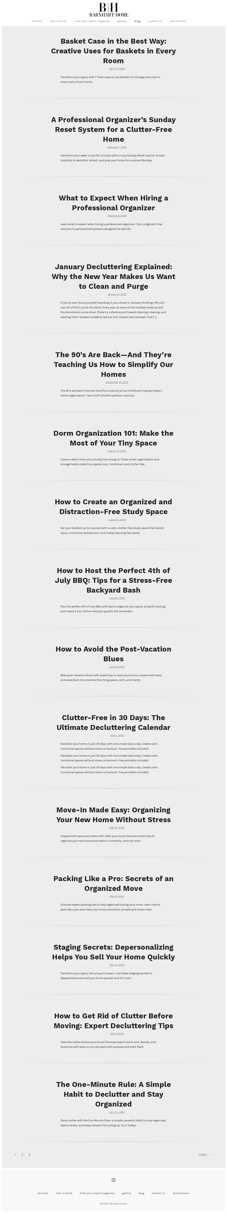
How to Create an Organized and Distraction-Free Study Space (113, 506)
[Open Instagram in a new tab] (113, 1180)
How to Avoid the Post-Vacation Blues (113, 654)
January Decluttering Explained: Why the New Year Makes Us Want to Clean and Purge (113, 276)
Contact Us (155, 21)
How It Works (58, 21)
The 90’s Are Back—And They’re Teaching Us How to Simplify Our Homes (113, 364)
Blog (137, 21)
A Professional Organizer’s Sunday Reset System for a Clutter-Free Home (113, 129)
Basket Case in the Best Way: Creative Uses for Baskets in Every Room (113, 51)
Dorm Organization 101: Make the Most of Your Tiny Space (113, 438)
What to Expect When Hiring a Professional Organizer (113, 203)
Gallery (122, 21)
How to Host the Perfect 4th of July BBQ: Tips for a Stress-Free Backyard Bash (113, 580)
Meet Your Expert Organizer (92, 21)
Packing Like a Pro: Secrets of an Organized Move (113, 883)
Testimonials (178, 21)
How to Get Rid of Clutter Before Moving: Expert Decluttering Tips (113, 1021)
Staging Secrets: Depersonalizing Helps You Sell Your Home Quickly (113, 952)
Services (37, 21)
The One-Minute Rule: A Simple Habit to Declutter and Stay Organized (113, 1094)
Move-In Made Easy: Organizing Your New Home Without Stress (113, 815)
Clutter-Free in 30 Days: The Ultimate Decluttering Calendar (114, 722)
